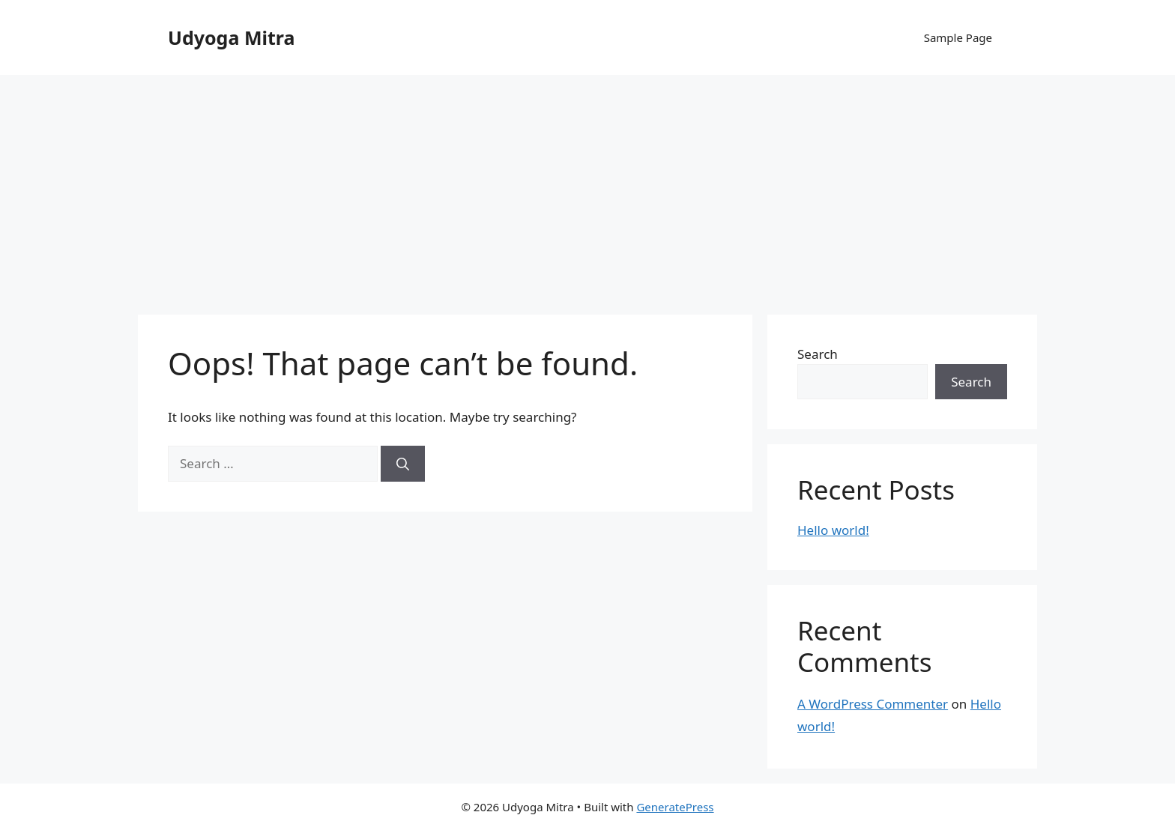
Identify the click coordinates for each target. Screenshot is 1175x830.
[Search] (403, 464)
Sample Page (958, 37)
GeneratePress (674, 806)
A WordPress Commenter (872, 703)
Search (817, 354)
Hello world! (833, 530)
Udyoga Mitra (231, 37)
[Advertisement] (587, 187)
